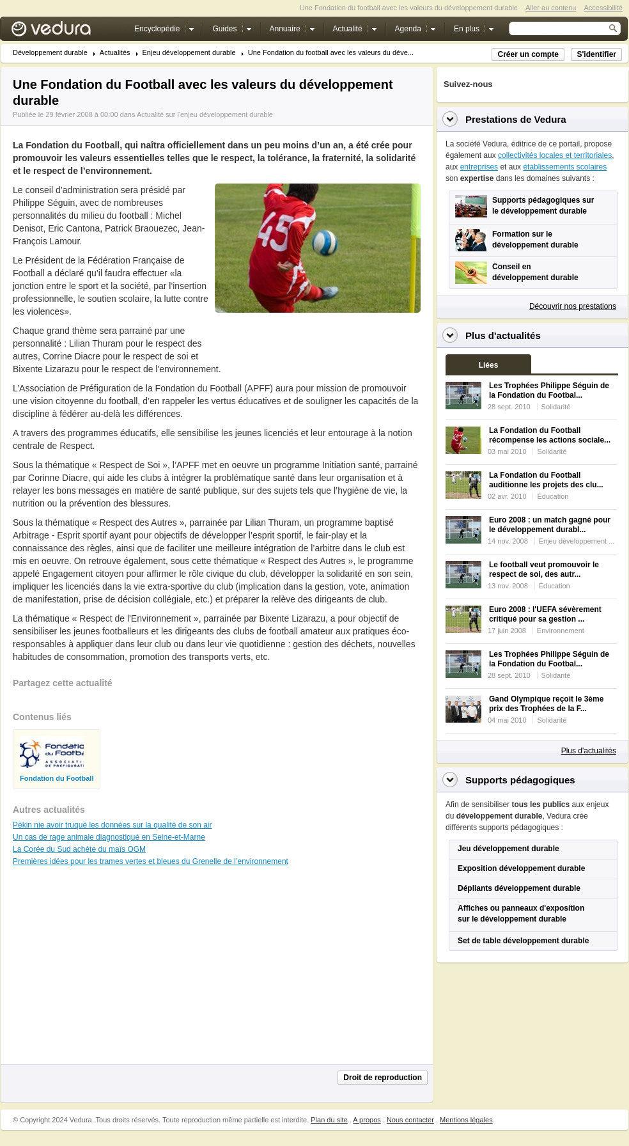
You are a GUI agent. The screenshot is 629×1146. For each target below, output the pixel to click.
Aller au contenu (551, 8)
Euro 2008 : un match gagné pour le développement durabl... (549, 524)
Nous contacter (410, 1120)
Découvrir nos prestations (572, 306)
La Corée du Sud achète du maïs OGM (79, 849)
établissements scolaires (565, 166)
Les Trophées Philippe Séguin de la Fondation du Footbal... (549, 390)
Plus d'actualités (588, 751)
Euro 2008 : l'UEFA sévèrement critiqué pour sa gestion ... (545, 614)
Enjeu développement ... (577, 541)
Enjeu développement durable (189, 52)
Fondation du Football (56, 778)
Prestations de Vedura (515, 119)
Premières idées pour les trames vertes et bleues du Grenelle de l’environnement (150, 861)
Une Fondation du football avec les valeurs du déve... (331, 52)
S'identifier (596, 54)
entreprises (479, 166)
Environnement (560, 630)
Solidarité (556, 407)
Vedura (66, 31)
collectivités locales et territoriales (555, 155)
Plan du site (329, 1120)
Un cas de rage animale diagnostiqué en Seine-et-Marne (109, 837)
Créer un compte (527, 54)
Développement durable (50, 52)
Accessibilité (603, 8)
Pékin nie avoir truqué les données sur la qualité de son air (112, 824)
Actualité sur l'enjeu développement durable (205, 114)
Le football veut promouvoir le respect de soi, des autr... (544, 569)
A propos (366, 1120)
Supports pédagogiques (520, 779)
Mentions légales (466, 1120)
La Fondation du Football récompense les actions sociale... (549, 435)
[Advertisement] (317, 341)
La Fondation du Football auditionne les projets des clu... (546, 480)
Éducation (552, 496)
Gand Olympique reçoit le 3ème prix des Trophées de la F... (546, 704)
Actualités (115, 52)
